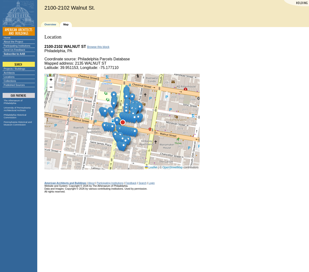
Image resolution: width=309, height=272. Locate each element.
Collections (10, 80)
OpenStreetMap (172, 167)
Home (7, 37)
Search (142, 182)
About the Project (13, 41)
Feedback (130, 182)
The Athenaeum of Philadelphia (13, 101)
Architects (9, 72)
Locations (9, 76)
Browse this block (98, 47)
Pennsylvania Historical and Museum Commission (18, 123)
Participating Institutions (17, 45)
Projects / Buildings (14, 68)
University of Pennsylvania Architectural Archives (17, 109)
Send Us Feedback (14, 49)
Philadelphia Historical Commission (15, 116)
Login (152, 182)
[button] (117, 122)
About (91, 182)
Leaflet (151, 167)
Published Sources (14, 85)
